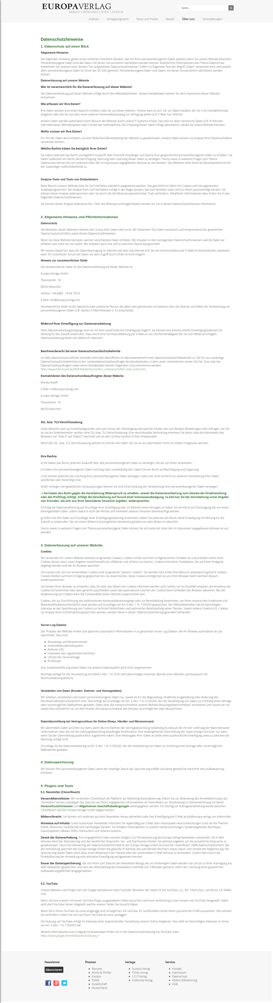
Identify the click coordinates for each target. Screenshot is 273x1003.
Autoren (94, 19)
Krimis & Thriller (101, 972)
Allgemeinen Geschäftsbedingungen (104, 806)
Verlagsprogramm (118, 19)
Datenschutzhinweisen (57, 806)
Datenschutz (179, 976)
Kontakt (176, 969)
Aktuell (170, 19)
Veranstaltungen (212, 19)
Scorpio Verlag (141, 969)
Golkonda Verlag (142, 980)
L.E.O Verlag (139, 976)
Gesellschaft (99, 984)
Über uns (188, 19)
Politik (95, 980)
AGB (175, 984)
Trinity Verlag (140, 972)
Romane (97, 969)
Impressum (179, 972)
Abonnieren (54, 970)
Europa (96, 976)
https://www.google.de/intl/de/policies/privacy (69, 936)
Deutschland (99, 988)
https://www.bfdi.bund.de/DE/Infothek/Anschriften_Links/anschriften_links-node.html (93, 369)
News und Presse (147, 19)
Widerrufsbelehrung (184, 980)
